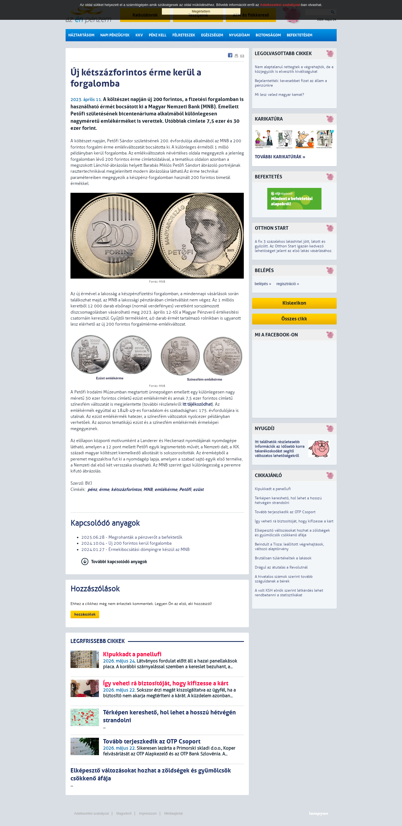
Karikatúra (269, 119)
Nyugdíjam (239, 35)
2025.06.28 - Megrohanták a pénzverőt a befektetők (131, 537)
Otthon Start (271, 228)
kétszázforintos (126, 489)
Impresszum (148, 813)
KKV (139, 35)
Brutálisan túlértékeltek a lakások (283, 558)
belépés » (263, 284)
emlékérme (166, 489)
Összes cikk (294, 319)
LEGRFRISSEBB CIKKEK (97, 641)
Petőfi (185, 489)
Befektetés (268, 177)
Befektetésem (299, 35)
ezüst (198, 489)
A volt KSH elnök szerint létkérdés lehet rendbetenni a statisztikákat (289, 592)
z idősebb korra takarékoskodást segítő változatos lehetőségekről (279, 451)
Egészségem (212, 35)
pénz (92, 489)
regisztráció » (287, 284)
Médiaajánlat (173, 813)
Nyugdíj (264, 428)
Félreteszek (183, 35)
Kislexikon (294, 303)
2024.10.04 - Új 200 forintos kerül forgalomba (126, 543)
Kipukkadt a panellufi (273, 489)
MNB (148, 489)
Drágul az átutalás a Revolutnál (281, 567)
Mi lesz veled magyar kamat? (279, 94)
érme (104, 489)
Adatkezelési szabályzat (91, 813)
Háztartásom (81, 35)
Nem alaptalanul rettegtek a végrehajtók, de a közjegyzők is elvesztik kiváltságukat (294, 69)
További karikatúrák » (280, 156)
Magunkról (123, 813)
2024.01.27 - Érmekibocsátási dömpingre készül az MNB (135, 549)
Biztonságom (268, 35)
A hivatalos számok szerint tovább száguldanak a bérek (284, 579)
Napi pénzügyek (115, 35)
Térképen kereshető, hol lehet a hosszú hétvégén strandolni (288, 500)
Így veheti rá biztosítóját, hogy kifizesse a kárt (294, 521)
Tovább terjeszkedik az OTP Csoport (285, 512)
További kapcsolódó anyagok (119, 561)
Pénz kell (157, 35)
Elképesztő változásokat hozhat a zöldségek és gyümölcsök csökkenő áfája (292, 532)
